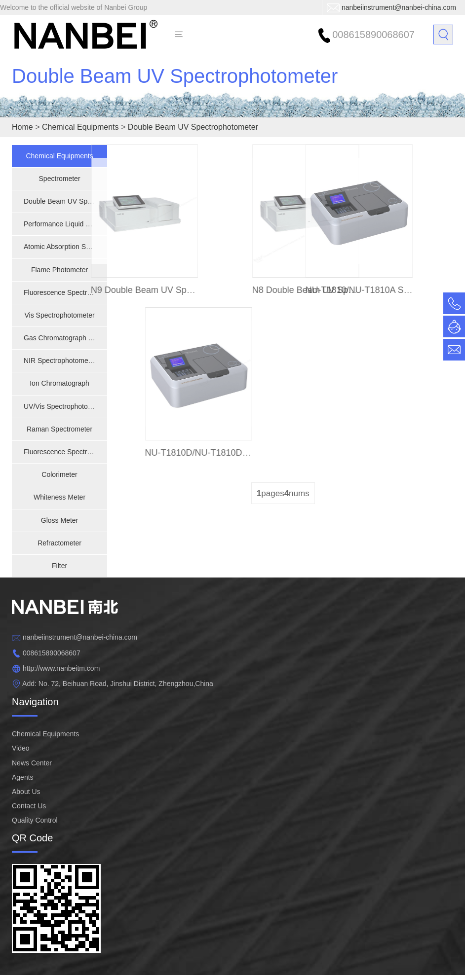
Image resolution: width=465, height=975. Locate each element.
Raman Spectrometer (59, 429)
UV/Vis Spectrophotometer (65, 406)
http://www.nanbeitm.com (61, 668)
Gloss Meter (59, 520)
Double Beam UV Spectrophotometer (175, 89)
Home (22, 127)
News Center (32, 763)
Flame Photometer (59, 270)
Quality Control (35, 820)
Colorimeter (59, 474)
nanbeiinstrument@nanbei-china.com (399, 7)
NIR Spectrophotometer (60, 360)
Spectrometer (59, 178)
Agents (23, 777)
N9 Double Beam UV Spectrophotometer (159, 290)
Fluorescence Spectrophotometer (75, 452)
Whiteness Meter (59, 497)
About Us (26, 791)
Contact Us (29, 806)
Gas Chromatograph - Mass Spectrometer (88, 338)
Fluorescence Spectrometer (66, 292)
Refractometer (59, 543)
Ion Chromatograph (59, 383)
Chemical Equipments (80, 127)
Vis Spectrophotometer (59, 315)
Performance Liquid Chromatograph (79, 224)
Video (21, 748)
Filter (59, 566)
